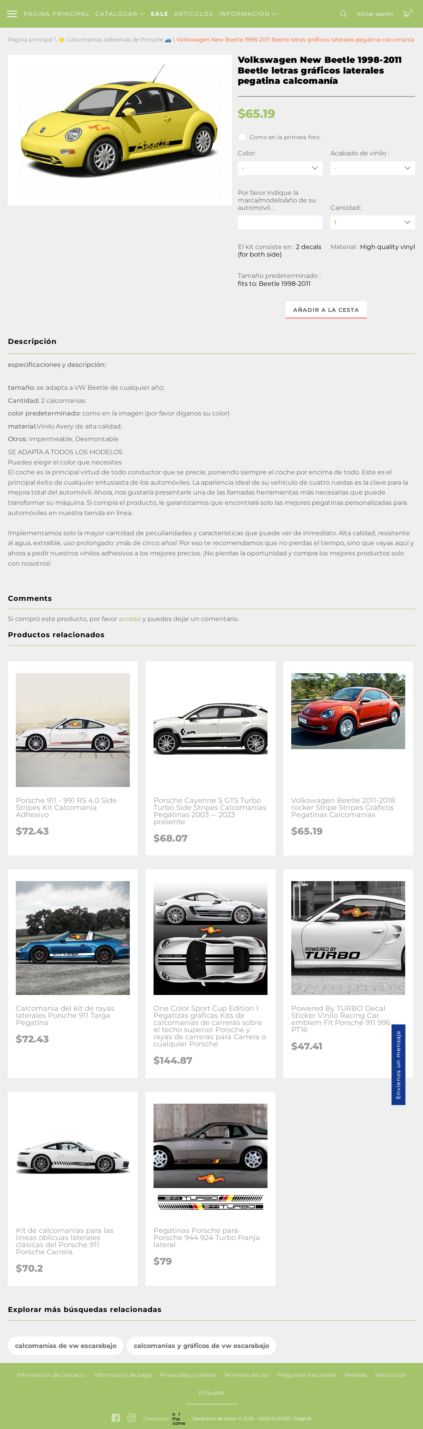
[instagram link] (131, 1418)
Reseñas (356, 1374)
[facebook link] (116, 1418)
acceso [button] (130, 619)
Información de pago (123, 1374)
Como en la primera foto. (279, 137)
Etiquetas (212, 1392)
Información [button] (248, 13)
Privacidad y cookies (188, 1374)
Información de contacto (51, 1374)
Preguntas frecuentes (307, 1374)
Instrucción (390, 1374)
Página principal (57, 13)
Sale (160, 13)
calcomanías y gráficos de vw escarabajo (201, 1346)
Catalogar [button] (120, 13)
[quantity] (372, 222)
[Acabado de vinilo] (372, 168)
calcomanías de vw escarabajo (65, 1346)
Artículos (194, 13)
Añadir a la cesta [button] (326, 309)
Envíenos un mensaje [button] (398, 1065)
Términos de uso (246, 1374)
